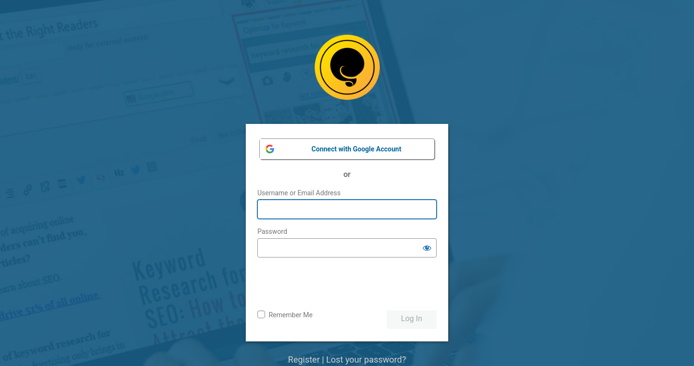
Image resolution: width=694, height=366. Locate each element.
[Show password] (427, 248)
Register (304, 359)
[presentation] (330, 284)
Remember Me (290, 315)
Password (272, 231)
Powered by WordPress (347, 74)
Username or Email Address (299, 193)
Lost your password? (366, 359)
